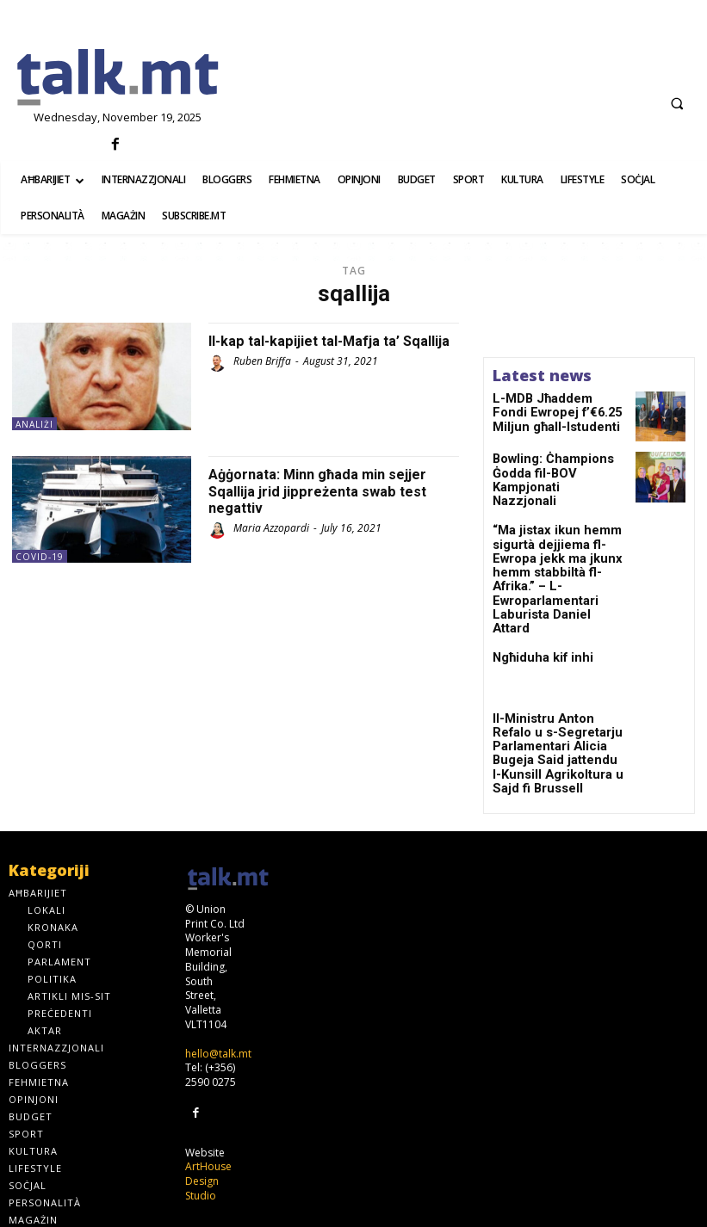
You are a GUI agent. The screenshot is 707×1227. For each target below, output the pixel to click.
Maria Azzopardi (271, 528)
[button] (676, 103)
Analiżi (34, 424)
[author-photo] (219, 380)
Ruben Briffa (262, 378)
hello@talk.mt (218, 984)
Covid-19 (40, 557)
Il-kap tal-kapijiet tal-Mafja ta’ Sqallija (315, 349)
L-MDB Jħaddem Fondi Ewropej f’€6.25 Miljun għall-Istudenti (549, 410)
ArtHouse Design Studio (208, 1110)
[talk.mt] (118, 78)
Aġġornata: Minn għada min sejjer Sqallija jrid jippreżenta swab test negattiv (328, 491)
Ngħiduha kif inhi (534, 612)
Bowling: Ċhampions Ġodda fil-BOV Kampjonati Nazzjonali (559, 473)
